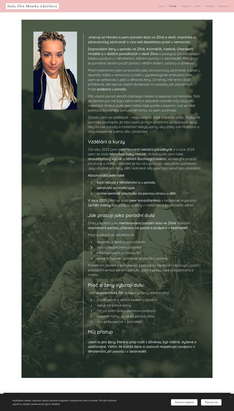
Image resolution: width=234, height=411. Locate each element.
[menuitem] (158, 6)
